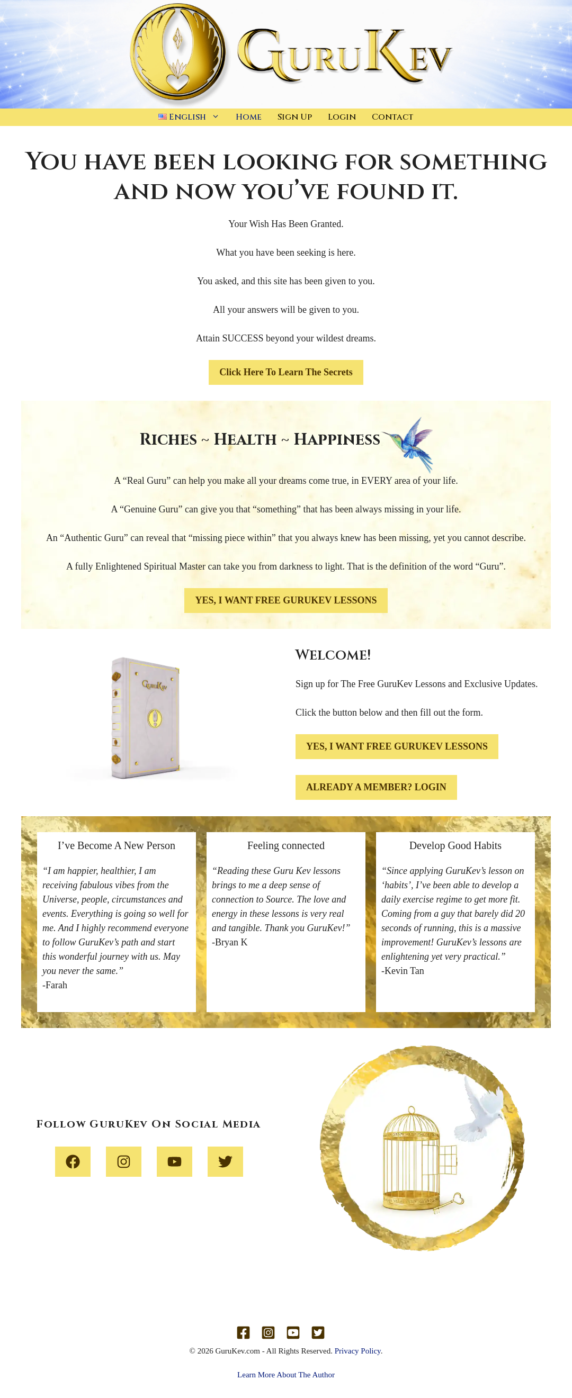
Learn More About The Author (286, 1374)
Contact (393, 117)
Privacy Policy (358, 1351)
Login (342, 117)
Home (249, 117)
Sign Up (295, 117)
